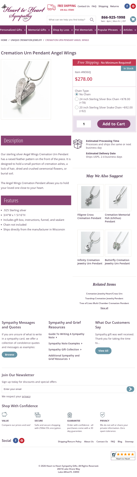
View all (104, 308)
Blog (120, 441)
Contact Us (84, 6)
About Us (89, 441)
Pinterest (133, 6)
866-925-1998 (113, 17)
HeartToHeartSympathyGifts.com (23, 13)
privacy (26, 396)
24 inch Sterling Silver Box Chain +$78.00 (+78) (104, 100)
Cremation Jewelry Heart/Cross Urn (104, 293)
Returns (114, 6)
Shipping (103, 6)
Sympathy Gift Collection (64, 349)
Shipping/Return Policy (69, 441)
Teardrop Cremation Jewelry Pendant (104, 298)
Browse (9, 354)
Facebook (127, 6)
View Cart (133, 19)
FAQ (94, 6)
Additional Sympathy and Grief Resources (64, 357)
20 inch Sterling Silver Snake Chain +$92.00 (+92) (106, 109)
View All (103, 350)
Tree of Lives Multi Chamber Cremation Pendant (104, 303)
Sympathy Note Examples (64, 343)
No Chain (85, 94)
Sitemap (129, 441)
